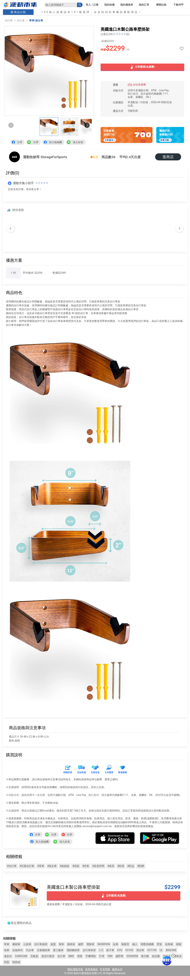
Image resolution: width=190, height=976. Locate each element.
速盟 (53, 944)
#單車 (40, 865)
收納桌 (16, 962)
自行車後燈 (40, 944)
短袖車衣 (17, 950)
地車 (6, 950)
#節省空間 (98, 865)
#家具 (110, 865)
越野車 (119, 956)
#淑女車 (52, 865)
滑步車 (140, 950)
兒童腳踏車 (43, 950)
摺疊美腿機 (147, 944)
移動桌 (178, 956)
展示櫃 (145, 956)
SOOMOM (132, 956)
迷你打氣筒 (47, 956)
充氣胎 (34, 956)
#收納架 (64, 865)
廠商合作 (117, 969)
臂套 (159, 944)
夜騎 (178, 944)
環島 (79, 956)
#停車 (85, 865)
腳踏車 (16, 944)
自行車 (9, 20)
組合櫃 (156, 956)
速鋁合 (8, 956)
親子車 (110, 950)
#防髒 (140, 865)
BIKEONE (171, 950)
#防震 (120, 865)
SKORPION (103, 944)
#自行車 (12, 865)
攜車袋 (71, 944)
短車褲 (169, 944)
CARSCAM (21, 956)
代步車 (30, 950)
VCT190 (152, 950)
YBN (109, 956)
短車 (115, 944)
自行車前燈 (89, 950)
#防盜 (130, 865)
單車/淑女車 (36, 20)
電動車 (90, 944)
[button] (87, 125)
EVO (119, 950)
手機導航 (91, 956)
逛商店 (168, 157)
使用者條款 (91, 969)
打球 (101, 956)
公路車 (27, 944)
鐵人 (134, 944)
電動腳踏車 (73, 950)
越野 (80, 944)
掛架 (6, 962)
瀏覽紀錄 (161, 4)
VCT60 (129, 950)
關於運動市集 (75, 969)
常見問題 (105, 969)
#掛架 (75, 865)
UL (161, 950)
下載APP (178, 4)
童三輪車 (58, 950)
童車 (61, 944)
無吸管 (125, 944)
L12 (101, 950)
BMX (71, 956)
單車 (6, 944)
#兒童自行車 (27, 865)
